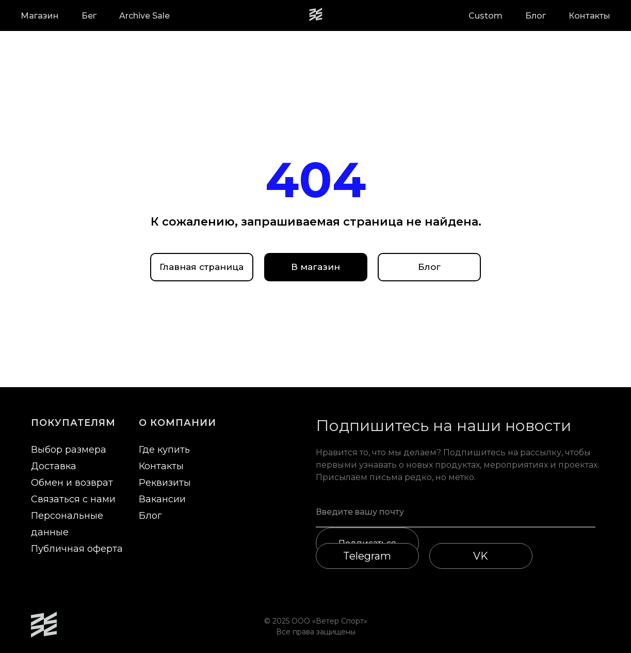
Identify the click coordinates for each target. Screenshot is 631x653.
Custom (485, 16)
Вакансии (162, 499)
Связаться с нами (73, 499)
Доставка (53, 466)
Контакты (589, 16)
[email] (456, 512)
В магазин (315, 267)
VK (480, 556)
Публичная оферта (77, 548)
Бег (89, 16)
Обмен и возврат (72, 482)
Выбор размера (68, 449)
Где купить (164, 449)
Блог (535, 16)
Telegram (367, 556)
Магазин (40, 16)
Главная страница (201, 267)
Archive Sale (144, 16)
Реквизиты (165, 482)
